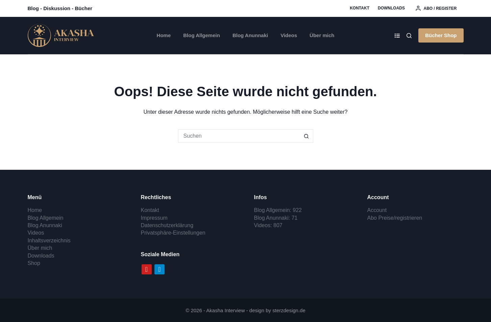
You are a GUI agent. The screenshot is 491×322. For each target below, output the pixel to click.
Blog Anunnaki (250, 35)
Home (164, 35)
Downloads (391, 8)
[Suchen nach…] (239, 136)
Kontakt (359, 8)
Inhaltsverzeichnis (49, 240)
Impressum (154, 218)
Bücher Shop (441, 35)
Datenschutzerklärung (167, 225)
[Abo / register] (436, 8)
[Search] (409, 35)
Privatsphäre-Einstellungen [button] (173, 233)
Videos (288, 35)
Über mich (322, 35)
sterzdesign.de (288, 310)
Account (377, 210)
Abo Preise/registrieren (394, 218)
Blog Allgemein (201, 35)
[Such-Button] (306, 136)
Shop (34, 263)
